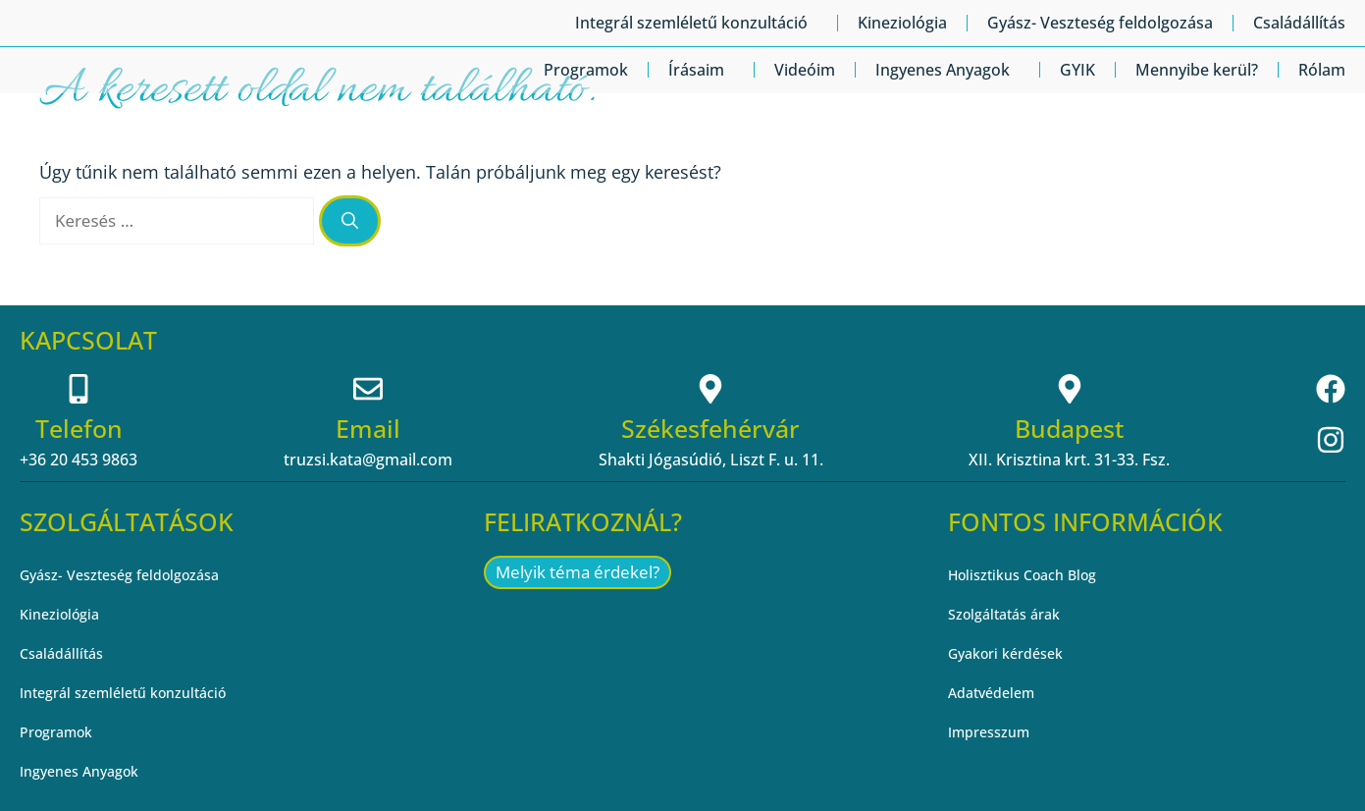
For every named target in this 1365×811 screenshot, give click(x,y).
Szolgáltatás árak (1011, 614)
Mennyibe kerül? (1196, 70)
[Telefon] (78, 389)
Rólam (1321, 70)
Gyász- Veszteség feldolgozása (1100, 22)
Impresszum (994, 732)
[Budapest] (1069, 389)
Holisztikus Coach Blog (1032, 575)
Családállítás (1299, 22)
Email (368, 428)
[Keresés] (350, 220)
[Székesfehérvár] (710, 389)
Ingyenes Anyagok (947, 70)
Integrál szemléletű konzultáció (696, 22)
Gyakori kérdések (1013, 654)
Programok (586, 70)
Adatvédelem (996, 693)
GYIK (1077, 70)
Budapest (1069, 428)
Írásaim (701, 70)
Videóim (804, 70)
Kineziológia (902, 22)
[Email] (368, 389)
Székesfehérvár (710, 428)
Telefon (79, 428)
